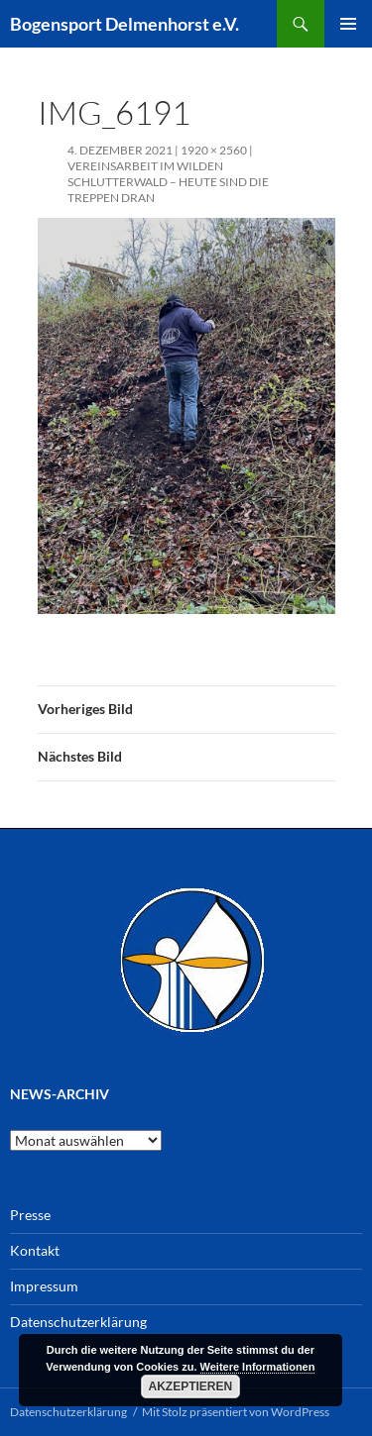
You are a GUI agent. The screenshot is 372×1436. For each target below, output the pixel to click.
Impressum (44, 1286)
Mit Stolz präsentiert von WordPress (235, 1411)
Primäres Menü (348, 24)
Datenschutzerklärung (78, 1321)
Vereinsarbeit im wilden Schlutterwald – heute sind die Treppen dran (168, 181)
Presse (30, 1214)
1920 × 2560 (214, 150)
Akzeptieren (191, 1386)
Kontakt (35, 1250)
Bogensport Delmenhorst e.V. (124, 24)
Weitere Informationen (257, 1367)
